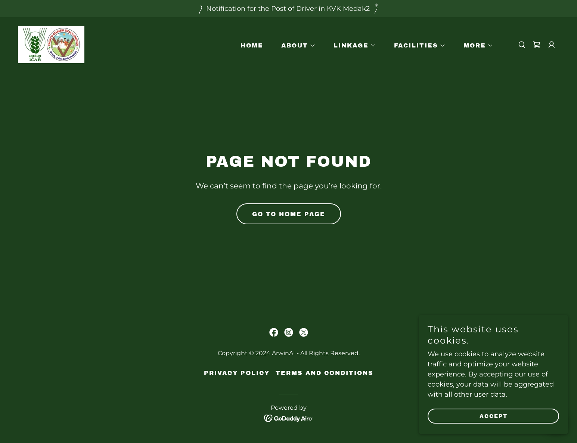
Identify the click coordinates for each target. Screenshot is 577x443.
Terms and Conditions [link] (324, 373)
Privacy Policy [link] (237, 373)
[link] (51, 44)
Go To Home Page (288, 214)
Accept (494, 416)
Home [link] (252, 45)
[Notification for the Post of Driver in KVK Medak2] (288, 8)
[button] (295, 45)
